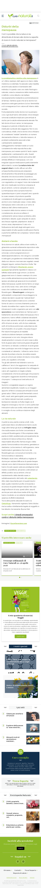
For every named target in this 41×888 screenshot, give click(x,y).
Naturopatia (21, 530)
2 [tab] (21, 577)
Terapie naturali (10, 530)
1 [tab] (19, 577)
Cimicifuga (6, 504)
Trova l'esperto (30, 870)
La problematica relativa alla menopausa (19, 78)
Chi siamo (7, 870)
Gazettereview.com (18, 523)
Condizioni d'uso (12, 877)
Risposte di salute (19, 873)
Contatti (17, 870)
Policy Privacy (23, 877)
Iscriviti (20, 848)
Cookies (32, 877)
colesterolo (32, 478)
